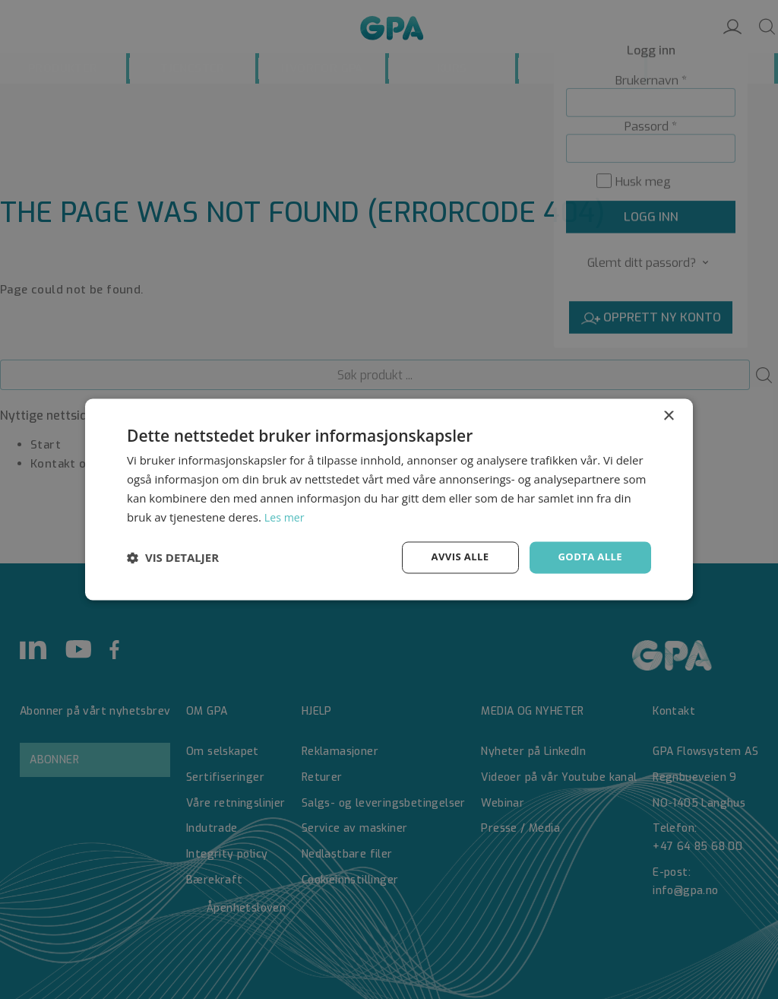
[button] (173, 558)
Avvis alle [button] (453, 557)
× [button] (668, 415)
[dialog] (389, 499)
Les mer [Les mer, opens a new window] (285, 516)
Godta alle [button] (588, 557)
